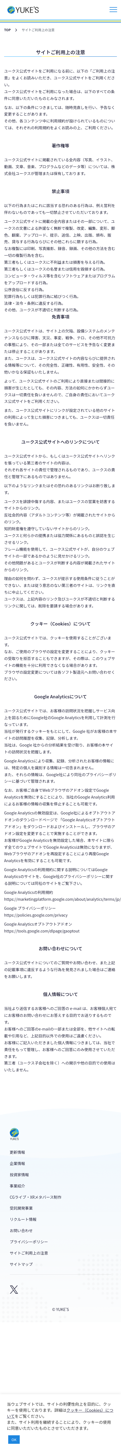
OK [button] (13, 1439)
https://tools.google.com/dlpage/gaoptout (42, 931)
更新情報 (17, 1152)
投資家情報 (19, 1174)
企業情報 (17, 1163)
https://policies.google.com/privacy (36, 915)
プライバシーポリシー (29, 1241)
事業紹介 (17, 1186)
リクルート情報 (23, 1219)
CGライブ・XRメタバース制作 (35, 1197)
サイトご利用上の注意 (29, 1253)
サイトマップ (21, 1264)
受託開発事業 (21, 1208)
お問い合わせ (21, 1230)
